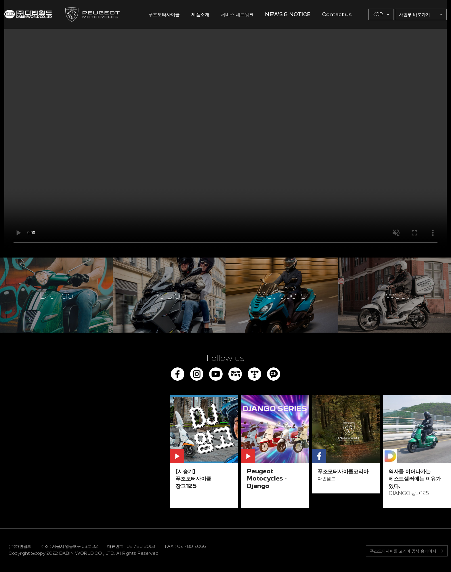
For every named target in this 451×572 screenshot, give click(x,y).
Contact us (336, 14)
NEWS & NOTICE (288, 14)
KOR (377, 14)
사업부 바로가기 (414, 14)
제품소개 (200, 14)
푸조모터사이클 (164, 14)
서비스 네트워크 (237, 14)
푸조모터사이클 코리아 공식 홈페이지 (402, 551)
